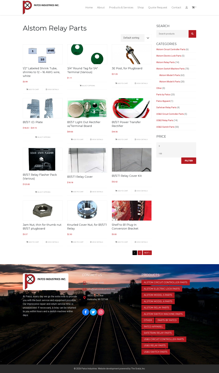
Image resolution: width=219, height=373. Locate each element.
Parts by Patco (163, 94)
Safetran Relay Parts (166, 107)
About (101, 7)
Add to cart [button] (32, 89)
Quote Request (157, 7)
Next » (147, 253)
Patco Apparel (163, 101)
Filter (189, 160)
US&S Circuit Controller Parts (170, 114)
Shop (140, 7)
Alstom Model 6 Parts (169, 81)
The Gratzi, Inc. (138, 368)
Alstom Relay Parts (165, 62)
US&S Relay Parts (164, 120)
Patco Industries (89, 368)
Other (159, 88)
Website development (108, 368)
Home (89, 7)
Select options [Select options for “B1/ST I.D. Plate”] (42, 137)
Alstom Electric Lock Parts (168, 56)
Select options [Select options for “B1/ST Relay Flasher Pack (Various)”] (42, 192)
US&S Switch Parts (165, 127)
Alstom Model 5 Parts (169, 75)
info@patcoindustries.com (101, 289)
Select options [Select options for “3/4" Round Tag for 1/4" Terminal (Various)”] (87, 86)
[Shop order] (136, 38)
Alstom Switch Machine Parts (170, 68)
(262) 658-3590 (95, 282)
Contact (176, 7)
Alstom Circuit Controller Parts (170, 49)
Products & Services (121, 7)
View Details (52, 89)
